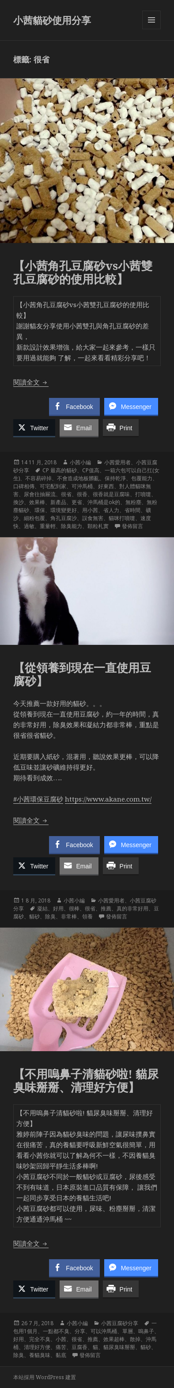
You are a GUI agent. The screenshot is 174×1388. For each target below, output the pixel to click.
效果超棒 (114, 1339)
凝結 (42, 908)
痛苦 (61, 1347)
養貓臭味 (39, 1355)
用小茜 (90, 510)
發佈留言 (132, 526)
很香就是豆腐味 (111, 494)
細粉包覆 (34, 518)
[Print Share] (121, 427)
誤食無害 (92, 518)
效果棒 (37, 502)
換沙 (18, 502)
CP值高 (90, 470)
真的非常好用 (132, 908)
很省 (66, 494)
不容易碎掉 (38, 478)
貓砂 (34, 916)
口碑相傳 (23, 486)
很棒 (74, 908)
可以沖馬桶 (104, 1331)
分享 (80, 1331)
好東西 (106, 486)
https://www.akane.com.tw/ (108, 798)
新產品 (58, 502)
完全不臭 (39, 1339)
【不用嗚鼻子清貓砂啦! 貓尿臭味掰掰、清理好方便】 (86, 1080)
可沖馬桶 (82, 486)
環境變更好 (63, 510)
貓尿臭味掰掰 (119, 1347)
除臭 (50, 916)
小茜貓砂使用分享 (52, 20)
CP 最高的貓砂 (59, 470)
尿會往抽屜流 (40, 494)
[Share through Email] (79, 427)
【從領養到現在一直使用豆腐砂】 (82, 674)
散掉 (135, 1339)
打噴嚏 (143, 494)
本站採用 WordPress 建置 (44, 1377)
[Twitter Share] (34, 427)
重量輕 (48, 526)
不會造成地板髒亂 (78, 478)
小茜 (61, 1339)
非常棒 (69, 916)
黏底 (61, 1355)
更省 (77, 502)
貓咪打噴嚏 (122, 518)
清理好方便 (37, 1347)
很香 (82, 494)
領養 (87, 916)
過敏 (29, 526)
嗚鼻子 (146, 1331)
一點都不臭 (56, 1331)
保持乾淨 (115, 478)
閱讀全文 (31, 382)
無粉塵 (133, 502)
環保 (39, 510)
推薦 (106, 908)
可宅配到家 (53, 486)
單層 (127, 1331)
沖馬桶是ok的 (103, 502)
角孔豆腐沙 (63, 518)
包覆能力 (141, 478)
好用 (58, 908)
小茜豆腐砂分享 (119, 1323)
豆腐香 (79, 1347)
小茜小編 (80, 462)
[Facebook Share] (74, 406)
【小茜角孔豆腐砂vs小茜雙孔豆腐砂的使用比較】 (82, 272)
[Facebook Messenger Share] (131, 406)
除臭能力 (71, 526)
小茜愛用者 (117, 462)
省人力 (111, 510)
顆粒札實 (98, 526)
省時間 (132, 510)
